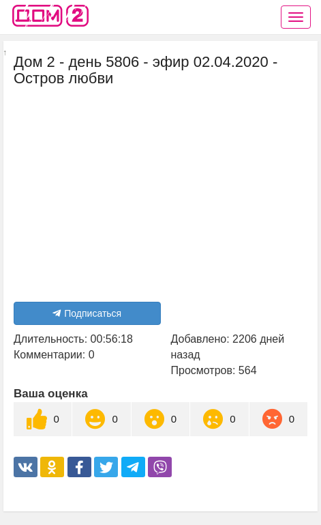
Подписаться (86, 313)
